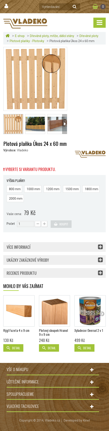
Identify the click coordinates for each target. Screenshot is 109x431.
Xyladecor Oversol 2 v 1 (88, 330)
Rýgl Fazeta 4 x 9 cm (16, 330)
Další (64, 124)
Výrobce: (9, 150)
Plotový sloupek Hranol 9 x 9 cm (53, 332)
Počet (11, 223)
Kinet (86, 420)
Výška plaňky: (16, 180)
